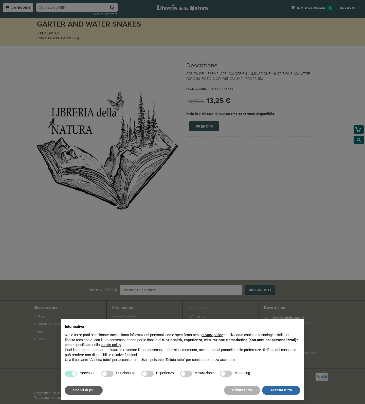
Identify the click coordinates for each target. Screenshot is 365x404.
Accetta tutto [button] (281, 390)
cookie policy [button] (111, 345)
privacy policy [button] (212, 335)
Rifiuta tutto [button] (242, 390)
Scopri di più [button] (84, 390)
